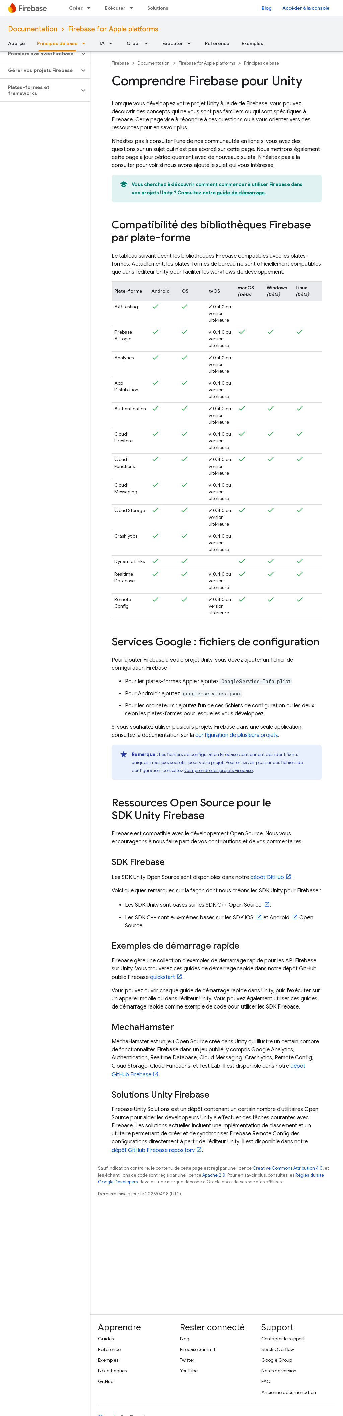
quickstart (162, 977)
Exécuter (115, 8)
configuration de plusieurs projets (236, 735)
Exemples (252, 43)
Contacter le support (283, 1339)
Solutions (157, 8)
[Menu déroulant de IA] (113, 43)
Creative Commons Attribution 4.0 (288, 1168)
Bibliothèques (112, 1371)
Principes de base (261, 63)
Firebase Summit (197, 1349)
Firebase (120, 63)
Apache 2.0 (213, 1175)
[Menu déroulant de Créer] (91, 8)
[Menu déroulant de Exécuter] (133, 8)
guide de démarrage (241, 192)
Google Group (276, 1360)
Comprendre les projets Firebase (218, 770)
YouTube (189, 1371)
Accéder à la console (306, 8)
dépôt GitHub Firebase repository (153, 1150)
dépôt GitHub (267, 877)
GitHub (105, 1381)
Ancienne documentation (288, 1392)
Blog (267, 8)
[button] (39, 53)
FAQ (266, 1381)
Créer (76, 8)
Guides (106, 1339)
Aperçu (16, 43)
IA (102, 43)
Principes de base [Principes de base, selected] (57, 43)
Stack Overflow (277, 1349)
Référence (217, 43)
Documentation (32, 29)
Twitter (187, 1360)
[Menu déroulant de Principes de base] (86, 43)
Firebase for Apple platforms (113, 29)
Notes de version (278, 1371)
